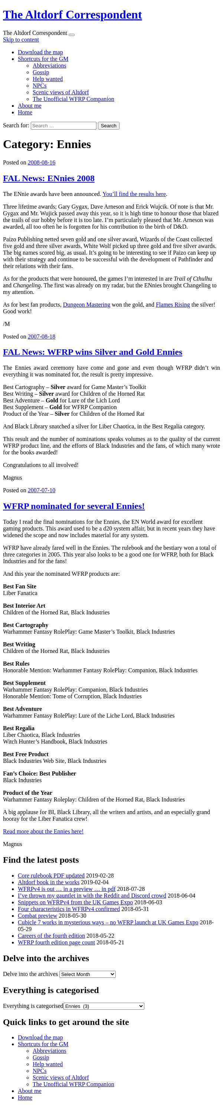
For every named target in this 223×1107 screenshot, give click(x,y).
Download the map (40, 52)
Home (25, 112)
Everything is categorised (33, 1006)
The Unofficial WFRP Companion (73, 99)
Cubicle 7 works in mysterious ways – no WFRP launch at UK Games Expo (108, 922)
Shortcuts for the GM (43, 59)
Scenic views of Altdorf (61, 92)
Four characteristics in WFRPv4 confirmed (69, 909)
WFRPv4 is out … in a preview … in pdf (67, 889)
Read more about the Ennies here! (43, 831)
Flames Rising (173, 304)
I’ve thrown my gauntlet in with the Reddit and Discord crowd (92, 895)
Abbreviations (49, 65)
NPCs (39, 85)
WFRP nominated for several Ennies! (74, 506)
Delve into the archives (30, 974)
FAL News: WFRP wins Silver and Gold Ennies (92, 352)
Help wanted (48, 79)
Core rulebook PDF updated (51, 875)
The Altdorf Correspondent (72, 14)
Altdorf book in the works (48, 882)
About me (30, 105)
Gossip (41, 72)
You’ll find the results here (134, 194)
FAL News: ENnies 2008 (49, 178)
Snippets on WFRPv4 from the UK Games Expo (75, 902)
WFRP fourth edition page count (56, 942)
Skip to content (21, 39)
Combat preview (37, 915)
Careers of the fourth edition (51, 936)
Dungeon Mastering (87, 304)
